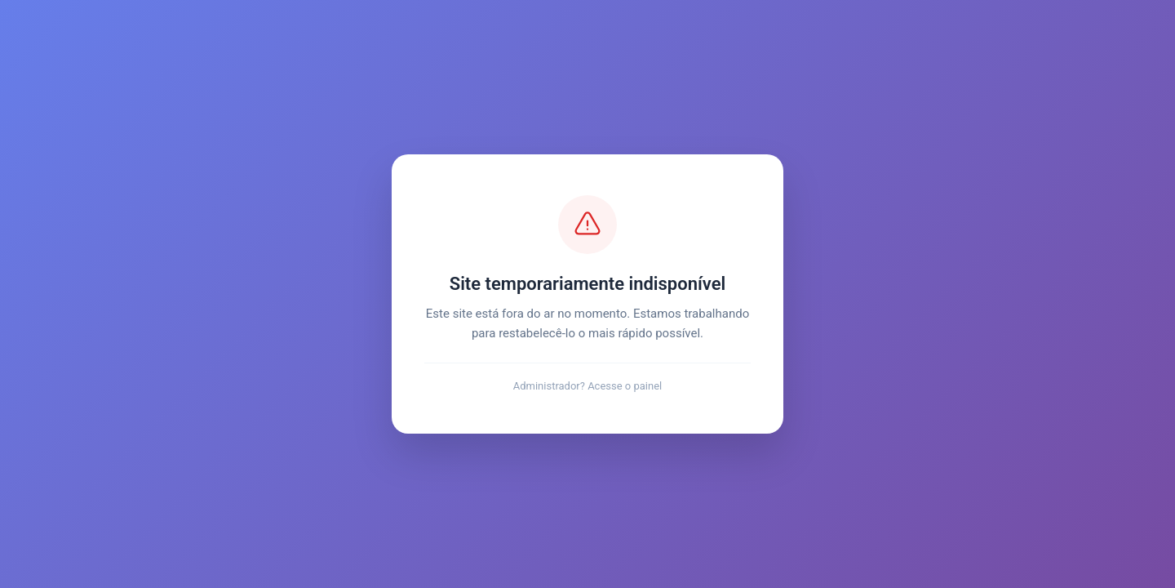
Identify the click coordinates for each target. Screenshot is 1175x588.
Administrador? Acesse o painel (588, 386)
